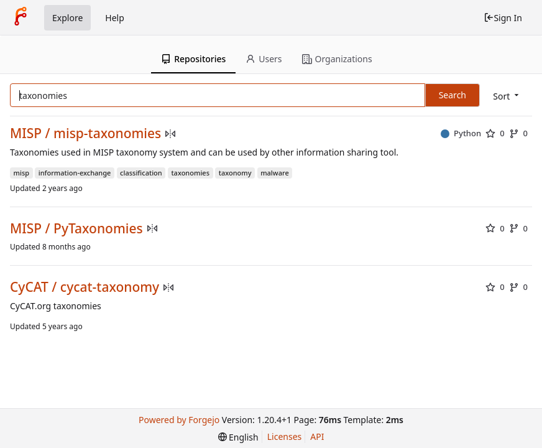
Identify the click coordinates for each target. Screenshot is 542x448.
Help (114, 18)
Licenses (284, 436)
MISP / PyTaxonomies (76, 228)
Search (452, 95)
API (317, 436)
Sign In (503, 18)
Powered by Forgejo (179, 420)
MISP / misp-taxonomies (85, 133)
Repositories (193, 59)
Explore (67, 18)
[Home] (20, 17)
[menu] (507, 96)
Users (264, 59)
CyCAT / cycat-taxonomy (84, 287)
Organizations (337, 59)
